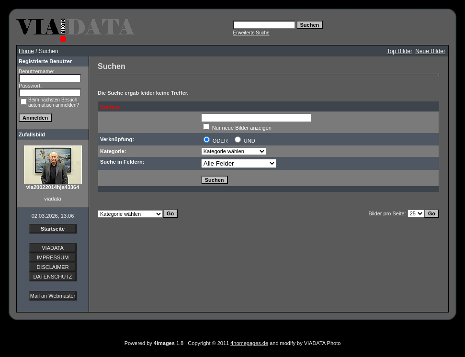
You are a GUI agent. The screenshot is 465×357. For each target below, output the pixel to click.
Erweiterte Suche (251, 32)
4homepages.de (249, 343)
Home (26, 51)
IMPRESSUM (53, 257)
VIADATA (52, 248)
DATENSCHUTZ (52, 276)
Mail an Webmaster (53, 296)
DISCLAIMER (52, 267)
